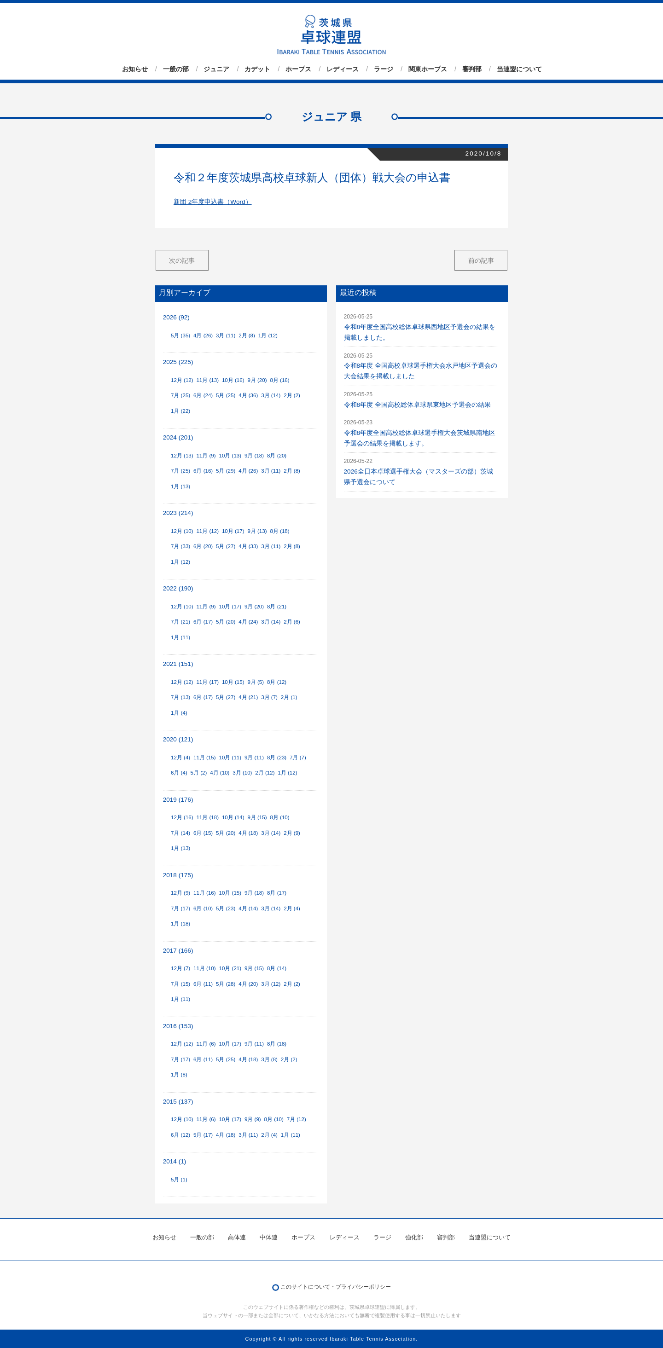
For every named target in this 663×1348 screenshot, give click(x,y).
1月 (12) (268, 335)
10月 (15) (233, 682)
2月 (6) (292, 622)
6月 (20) (203, 546)
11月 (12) (207, 531)
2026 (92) (176, 317)
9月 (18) (254, 455)
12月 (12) (182, 380)
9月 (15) (257, 817)
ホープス (298, 69)
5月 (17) (203, 1135)
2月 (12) (264, 772)
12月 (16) (182, 817)
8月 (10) (279, 817)
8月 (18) (279, 531)
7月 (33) (180, 546)
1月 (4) (179, 713)
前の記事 (481, 260)
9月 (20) (257, 380)
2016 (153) (178, 1026)
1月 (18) (180, 923)
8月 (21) (276, 606)
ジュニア (216, 69)
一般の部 (176, 69)
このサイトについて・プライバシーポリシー (335, 1287)
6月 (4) (179, 772)
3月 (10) (242, 772)
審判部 (472, 69)
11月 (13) (207, 380)
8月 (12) (276, 682)
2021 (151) (178, 663)
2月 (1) (289, 697)
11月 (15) (204, 757)
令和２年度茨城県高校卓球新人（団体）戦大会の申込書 (312, 177)
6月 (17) (203, 622)
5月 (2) (199, 772)
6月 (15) (203, 833)
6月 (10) (203, 908)
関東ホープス (427, 69)
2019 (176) (178, 799)
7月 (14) (180, 833)
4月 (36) (248, 395)
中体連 (269, 1237)
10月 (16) (233, 380)
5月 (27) (225, 546)
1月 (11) (180, 637)
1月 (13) (180, 486)
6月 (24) (203, 395)
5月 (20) (225, 622)
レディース (342, 69)
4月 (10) (219, 772)
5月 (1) (179, 1179)
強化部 (414, 1237)
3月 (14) (270, 395)
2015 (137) (178, 1101)
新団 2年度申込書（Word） (213, 201)
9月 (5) (255, 682)
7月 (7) (298, 757)
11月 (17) (207, 682)
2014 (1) (174, 1161)
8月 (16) (279, 380)
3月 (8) (269, 1059)
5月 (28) (225, 984)
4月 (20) (248, 984)
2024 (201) (178, 437)
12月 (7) (180, 968)
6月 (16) (203, 471)
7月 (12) (296, 1119)
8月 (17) (276, 893)
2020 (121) (178, 739)
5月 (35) (180, 335)
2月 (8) (246, 335)
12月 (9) (180, 893)
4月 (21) (248, 697)
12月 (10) (182, 531)
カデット (257, 69)
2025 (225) (178, 362)
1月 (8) (179, 1074)
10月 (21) (230, 968)
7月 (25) (180, 395)
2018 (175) (178, 875)
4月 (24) (248, 622)
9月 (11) (254, 757)
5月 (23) (225, 908)
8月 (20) (276, 455)
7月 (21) (180, 622)
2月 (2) (292, 395)
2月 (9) (292, 833)
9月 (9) (252, 1119)
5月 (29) (225, 471)
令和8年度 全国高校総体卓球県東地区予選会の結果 (417, 404)
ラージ (383, 69)
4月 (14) (248, 908)
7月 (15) (180, 984)
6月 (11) (203, 984)
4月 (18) (248, 833)
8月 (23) (276, 757)
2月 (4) (292, 908)
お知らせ (135, 69)
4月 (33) (248, 546)
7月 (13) (180, 697)
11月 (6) (205, 1044)
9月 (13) (257, 531)
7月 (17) (180, 908)
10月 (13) (230, 455)
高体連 (237, 1237)
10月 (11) (230, 757)
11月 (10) (204, 968)
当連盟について (519, 69)
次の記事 (182, 260)
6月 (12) (180, 1135)
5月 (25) (225, 395)
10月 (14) (233, 817)
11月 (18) (207, 817)
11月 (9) (205, 455)
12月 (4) (180, 757)
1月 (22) (180, 411)
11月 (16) (204, 893)
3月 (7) (269, 697)
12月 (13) (182, 455)
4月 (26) (203, 335)
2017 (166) (178, 950)
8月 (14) (276, 968)
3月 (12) (270, 984)
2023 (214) (178, 512)
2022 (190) (178, 588)
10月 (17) (233, 531)
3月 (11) (225, 335)
